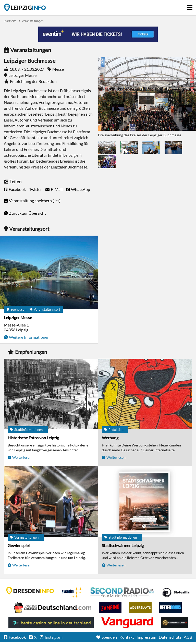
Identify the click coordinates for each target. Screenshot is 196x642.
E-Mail (57, 189)
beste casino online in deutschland (51, 622)
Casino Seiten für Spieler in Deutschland (176, 592)
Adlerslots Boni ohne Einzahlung (140, 607)
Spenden (109, 637)
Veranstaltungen (33, 21)
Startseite (25, 7)
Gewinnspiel (19, 545)
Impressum (146, 637)
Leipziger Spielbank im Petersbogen (52, 607)
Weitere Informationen (29, 337)
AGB (188, 637)
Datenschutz (170, 637)
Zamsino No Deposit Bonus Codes (110, 607)
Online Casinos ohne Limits (174, 622)
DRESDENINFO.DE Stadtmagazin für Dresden (30, 591)
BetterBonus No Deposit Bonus (170, 607)
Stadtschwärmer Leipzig (123, 545)
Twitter (35, 189)
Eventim (72, 592)
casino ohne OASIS (127, 622)
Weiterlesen (21, 457)
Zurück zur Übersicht (27, 213)
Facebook (17, 189)
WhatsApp (80, 189)
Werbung (110, 437)
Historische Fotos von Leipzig (33, 437)
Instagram (54, 637)
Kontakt (126, 637)
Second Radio (122, 592)
